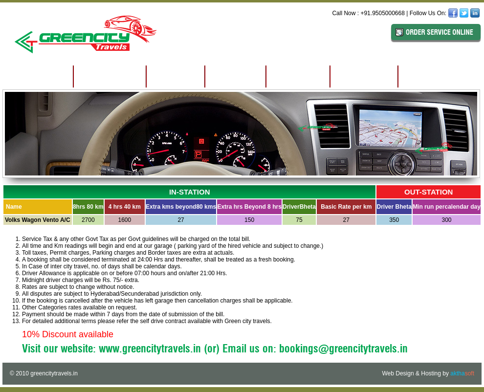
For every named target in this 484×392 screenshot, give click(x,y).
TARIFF (298, 76)
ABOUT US (109, 76)
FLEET (235, 76)
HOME (38, 76)
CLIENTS (364, 76)
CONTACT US (437, 76)
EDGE (175, 76)
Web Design (398, 373)
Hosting (431, 373)
